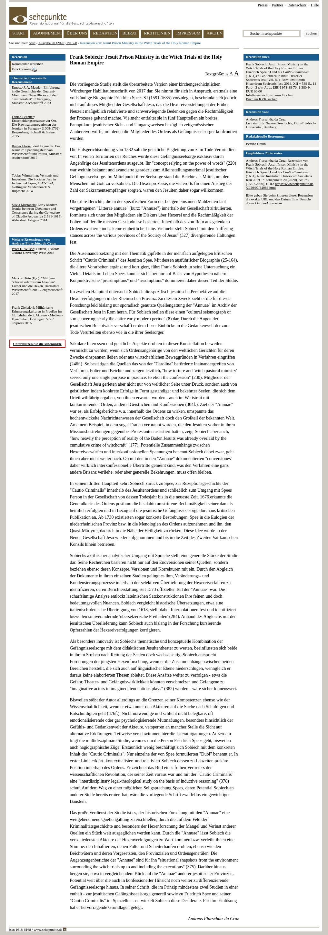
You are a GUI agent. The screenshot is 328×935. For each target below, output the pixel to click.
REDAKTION (105, 33)
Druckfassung (24, 69)
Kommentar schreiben (27, 64)
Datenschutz (296, 5)
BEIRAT (130, 33)
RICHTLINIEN (157, 33)
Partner (277, 5)
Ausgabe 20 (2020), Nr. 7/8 (57, 43)
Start (32, 43)
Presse (263, 5)
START (19, 33)
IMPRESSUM (188, 33)
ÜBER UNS (77, 33)
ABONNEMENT (47, 33)
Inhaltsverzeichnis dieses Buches (269, 95)
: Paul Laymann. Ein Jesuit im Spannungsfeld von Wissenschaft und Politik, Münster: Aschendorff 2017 (37, 151)
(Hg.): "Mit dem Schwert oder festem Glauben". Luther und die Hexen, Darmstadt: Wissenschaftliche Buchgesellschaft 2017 (37, 285)
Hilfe (315, 5)
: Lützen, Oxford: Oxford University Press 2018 (35, 251)
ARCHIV (215, 33)
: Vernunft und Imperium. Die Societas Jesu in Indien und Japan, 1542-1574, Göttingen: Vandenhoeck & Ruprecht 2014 (35, 183)
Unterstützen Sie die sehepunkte (37, 344)
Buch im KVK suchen (261, 99)
